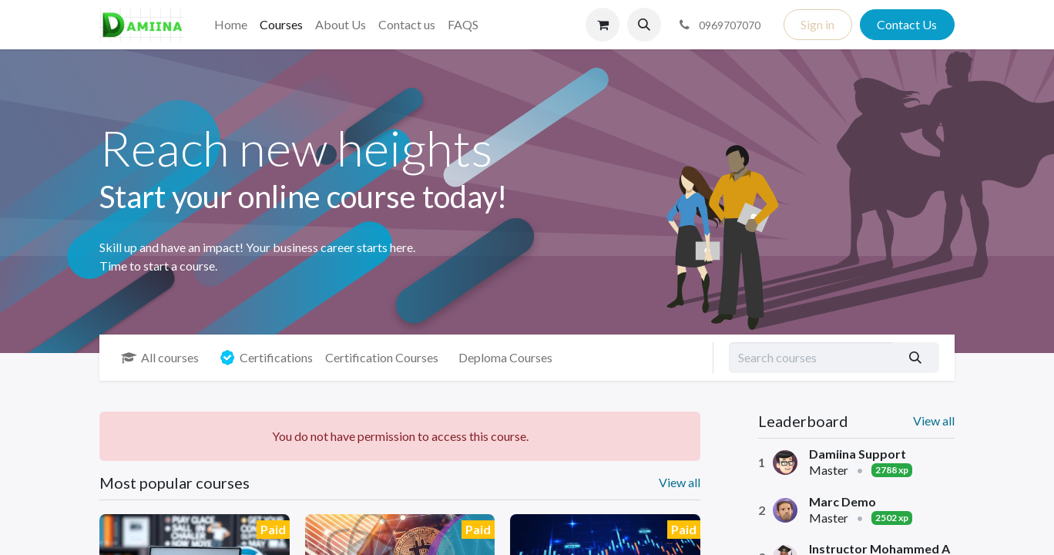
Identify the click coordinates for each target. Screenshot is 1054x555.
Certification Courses (381, 357)
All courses (160, 357)
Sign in (817, 24)
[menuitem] (230, 24)
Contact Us (907, 24)
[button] (644, 25)
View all (934, 420)
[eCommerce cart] (602, 25)
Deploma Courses (505, 357)
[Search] (915, 357)
